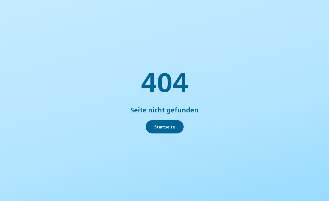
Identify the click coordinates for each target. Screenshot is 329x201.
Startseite (164, 126)
